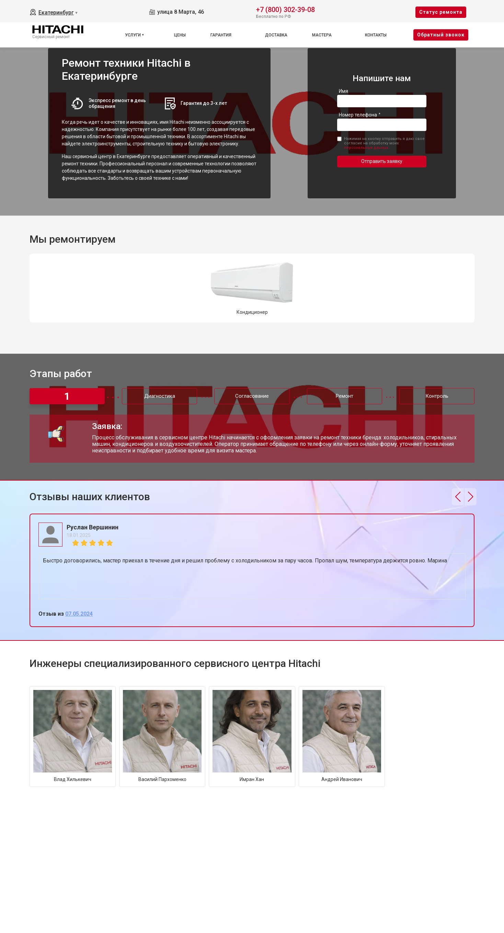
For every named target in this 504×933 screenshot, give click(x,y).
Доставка (276, 35)
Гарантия (220, 35)
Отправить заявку (381, 161)
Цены (180, 35)
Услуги (133, 35)
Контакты (376, 35)
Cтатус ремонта (440, 12)
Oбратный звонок (441, 34)
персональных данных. (366, 147)
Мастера (322, 35)
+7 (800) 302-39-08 (285, 9)
